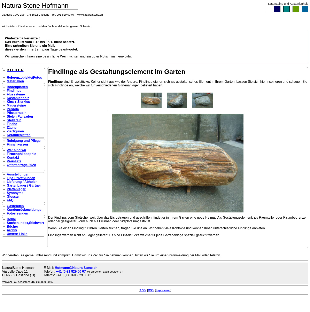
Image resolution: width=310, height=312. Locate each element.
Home (11, 219)
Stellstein (14, 120)
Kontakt (13, 157)
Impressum (163, 290)
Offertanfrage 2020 (21, 165)
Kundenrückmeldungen (25, 209)
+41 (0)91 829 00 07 (71, 271)
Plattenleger (16, 189)
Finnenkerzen (17, 144)
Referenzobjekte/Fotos (24, 77)
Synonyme (15, 193)
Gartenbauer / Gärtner (24, 185)
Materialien (15, 81)
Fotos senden (17, 213)
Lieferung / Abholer (22, 182)
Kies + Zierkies (18, 101)
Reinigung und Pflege (23, 140)
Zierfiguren (15, 131)
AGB (143, 290)
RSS (151, 290)
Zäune (11, 127)
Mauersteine (16, 105)
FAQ (10, 200)
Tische (12, 124)
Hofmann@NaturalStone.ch (76, 268)
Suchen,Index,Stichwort (25, 223)
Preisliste (14, 161)
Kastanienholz (18, 98)
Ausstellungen (18, 174)
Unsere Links (17, 234)
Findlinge (14, 90)
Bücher (12, 226)
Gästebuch (15, 206)
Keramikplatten (19, 135)
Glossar (13, 196)
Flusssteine (16, 94)
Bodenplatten (17, 87)
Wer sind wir (16, 150)
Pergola (13, 109)
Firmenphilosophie (21, 154)
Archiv (12, 230)
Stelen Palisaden (20, 116)
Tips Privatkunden (21, 178)
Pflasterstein (16, 113)
